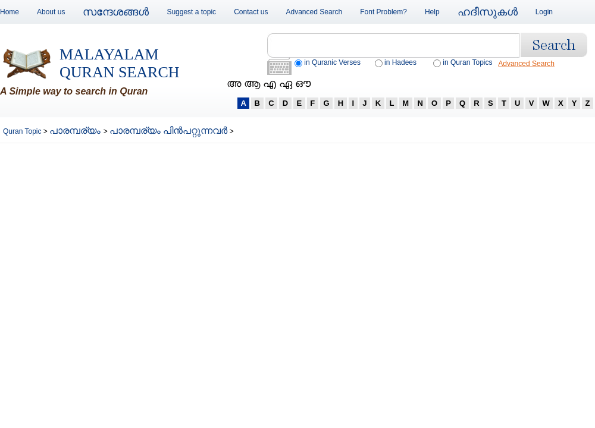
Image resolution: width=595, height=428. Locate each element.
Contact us (251, 12)
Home (9, 12)
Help (432, 12)
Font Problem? (383, 12)
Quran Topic (23, 131)
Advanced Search (314, 12)
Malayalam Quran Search (120, 63)
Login (544, 12)
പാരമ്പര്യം (76, 130)
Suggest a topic (191, 12)
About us (51, 12)
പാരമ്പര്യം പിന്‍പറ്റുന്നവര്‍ (168, 130)
